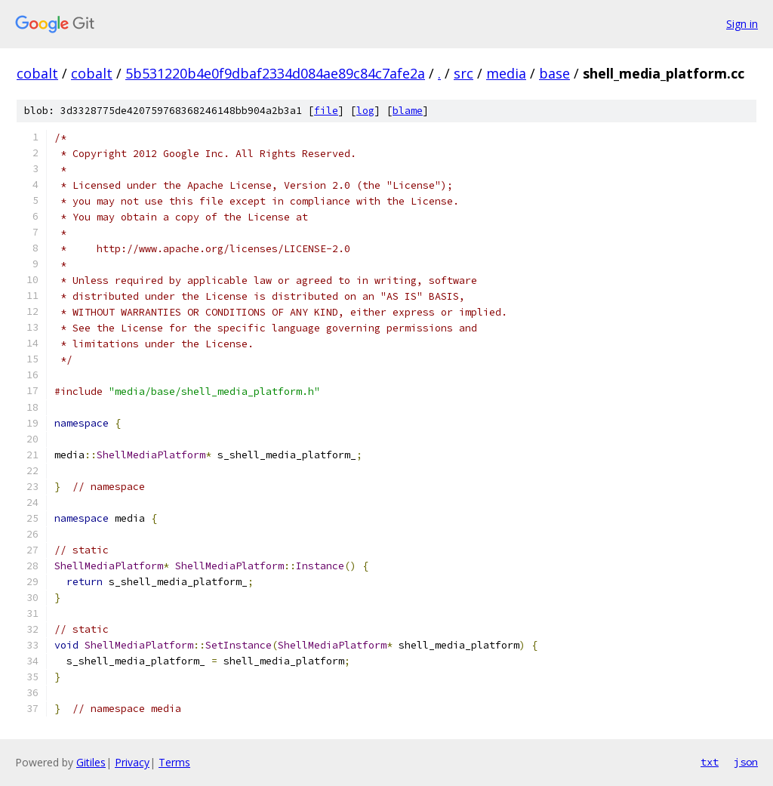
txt (710, 762)
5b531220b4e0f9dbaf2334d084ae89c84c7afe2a (275, 73)
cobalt (37, 73)
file (326, 110)
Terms (174, 762)
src (463, 73)
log (365, 110)
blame (408, 110)
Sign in (742, 24)
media (506, 73)
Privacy (132, 762)
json (746, 762)
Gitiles (91, 762)
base (554, 73)
